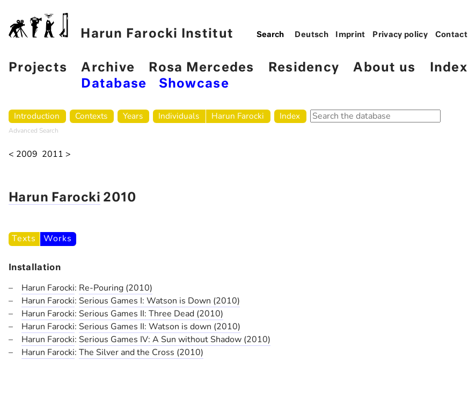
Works (57, 238)
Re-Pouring (102, 288)
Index (448, 68)
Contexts (91, 115)
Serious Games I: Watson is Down (146, 301)
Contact (451, 35)
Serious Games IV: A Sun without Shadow (161, 339)
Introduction (37, 115)
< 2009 (23, 154)
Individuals (178, 115)
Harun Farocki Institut (121, 26)
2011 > (56, 154)
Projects (38, 68)
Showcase (194, 84)
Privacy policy (400, 35)
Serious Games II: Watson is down (146, 326)
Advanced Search (33, 130)
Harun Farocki (237, 115)
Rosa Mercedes (201, 68)
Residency (303, 68)
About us (384, 68)
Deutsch (311, 35)
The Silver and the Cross (128, 352)
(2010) (139, 288)
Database (114, 84)
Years (133, 115)
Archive (108, 68)
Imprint (350, 35)
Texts (23, 238)
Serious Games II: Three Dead (137, 314)
